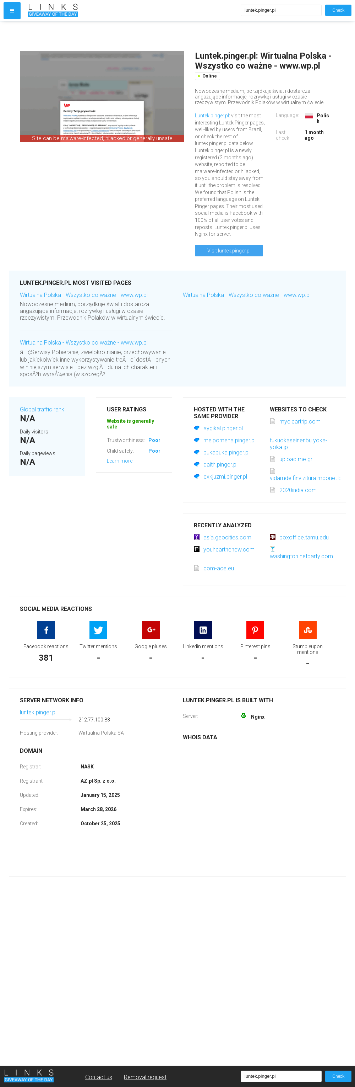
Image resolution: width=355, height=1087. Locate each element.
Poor (154, 440)
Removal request (145, 1077)
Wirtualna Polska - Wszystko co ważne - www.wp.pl (84, 295)
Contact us (98, 1077)
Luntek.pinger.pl (212, 115)
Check (338, 10)
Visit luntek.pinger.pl (229, 251)
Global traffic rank (42, 409)
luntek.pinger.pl (38, 712)
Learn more (119, 461)
